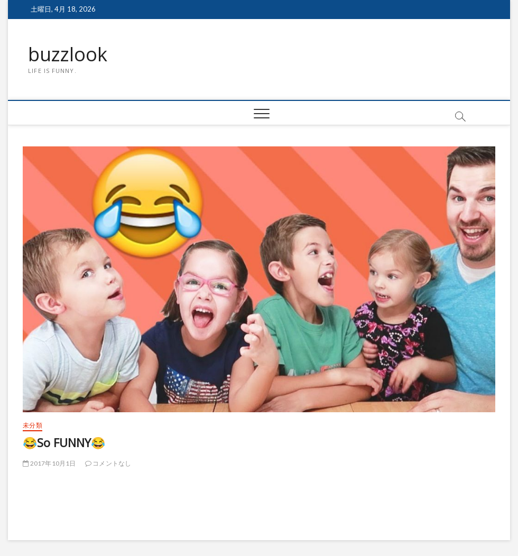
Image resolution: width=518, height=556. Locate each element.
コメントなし (108, 463)
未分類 (32, 425)
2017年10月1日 (49, 463)
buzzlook (67, 54)
